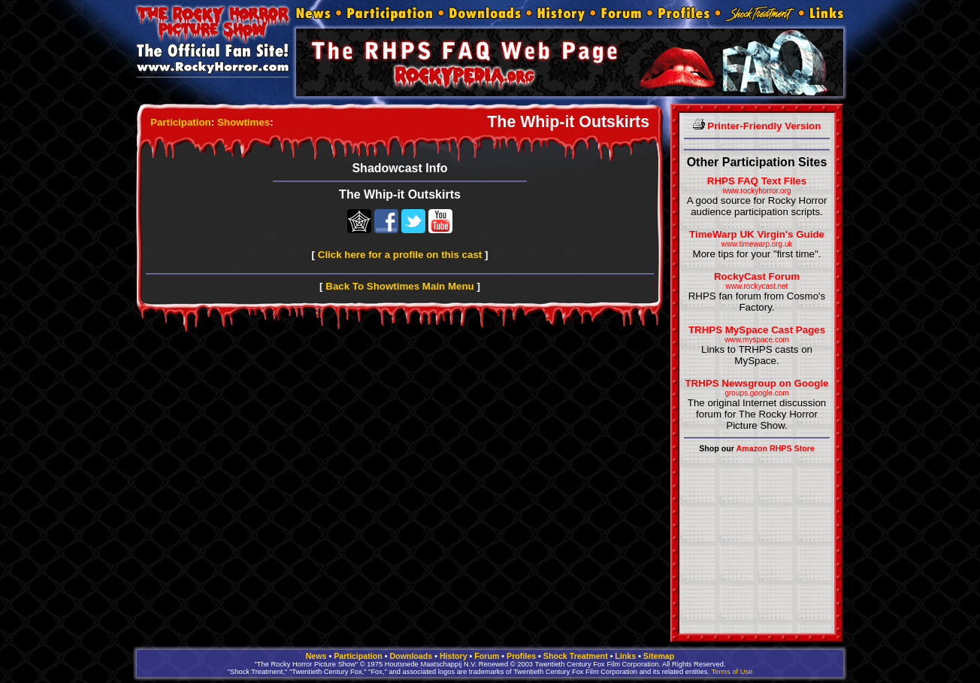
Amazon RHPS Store (776, 448)
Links (625, 655)
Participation (180, 122)
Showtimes (243, 122)
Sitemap (658, 655)
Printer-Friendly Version (757, 126)
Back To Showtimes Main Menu (399, 286)
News (316, 655)
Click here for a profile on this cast (400, 254)
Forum (486, 655)
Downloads (410, 655)
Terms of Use (731, 671)
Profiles (521, 655)
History (453, 655)
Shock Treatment (575, 655)
